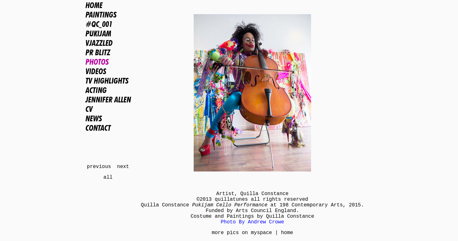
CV (108, 109)
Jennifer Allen (108, 99)
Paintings (108, 14)
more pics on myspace (242, 233)
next (123, 167)
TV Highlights (108, 80)
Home (108, 5)
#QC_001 (108, 24)
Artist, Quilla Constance (252, 194)
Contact (108, 127)
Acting (108, 90)
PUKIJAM (108, 33)
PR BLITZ (108, 52)
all (108, 177)
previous (99, 167)
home (287, 233)
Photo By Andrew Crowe (252, 222)
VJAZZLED (108, 43)
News (108, 118)
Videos (108, 71)
